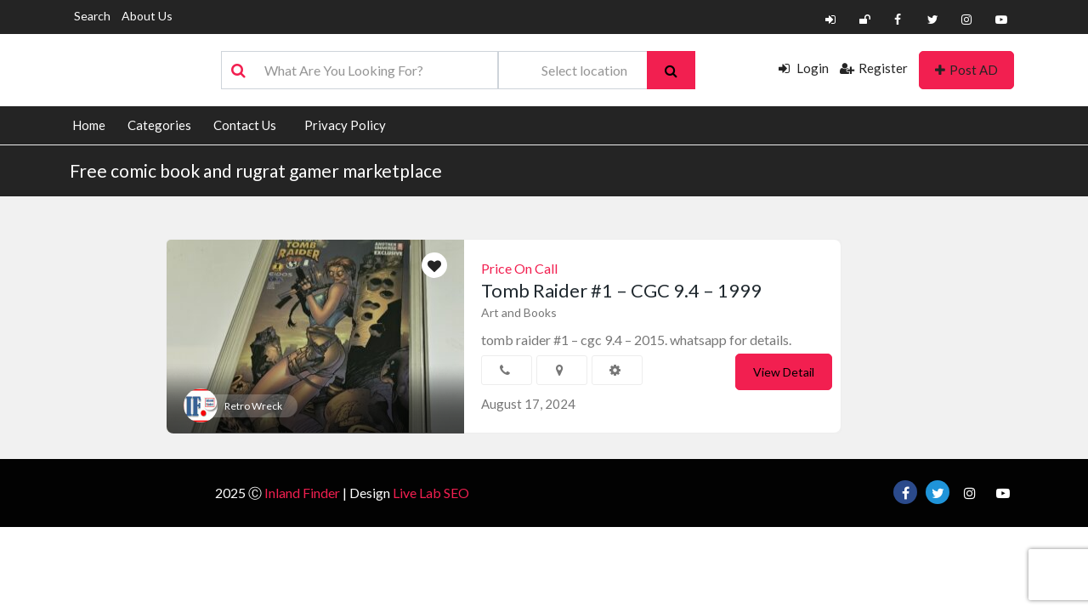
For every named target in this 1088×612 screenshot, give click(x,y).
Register (874, 68)
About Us (147, 15)
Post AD (966, 69)
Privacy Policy (345, 125)
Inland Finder (302, 492)
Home (88, 125)
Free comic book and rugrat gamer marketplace (256, 170)
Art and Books (519, 312)
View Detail (783, 372)
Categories (159, 125)
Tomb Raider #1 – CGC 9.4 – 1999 (621, 290)
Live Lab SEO (431, 492)
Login (804, 68)
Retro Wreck (253, 406)
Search (92, 15)
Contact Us (244, 125)
